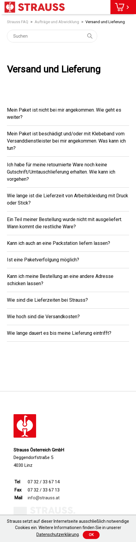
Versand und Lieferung (105, 22)
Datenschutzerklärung (57, 534)
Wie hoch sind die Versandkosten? (43, 316)
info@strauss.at (44, 497)
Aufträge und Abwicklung (57, 22)
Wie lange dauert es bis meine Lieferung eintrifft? (59, 333)
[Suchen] (52, 36)
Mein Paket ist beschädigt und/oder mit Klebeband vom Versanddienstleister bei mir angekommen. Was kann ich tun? (66, 141)
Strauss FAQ (17, 22)
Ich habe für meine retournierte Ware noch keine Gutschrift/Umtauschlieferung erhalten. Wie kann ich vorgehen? (61, 172)
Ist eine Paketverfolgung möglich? (43, 260)
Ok (91, 535)
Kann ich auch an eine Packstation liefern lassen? (58, 243)
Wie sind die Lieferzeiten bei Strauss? (47, 300)
